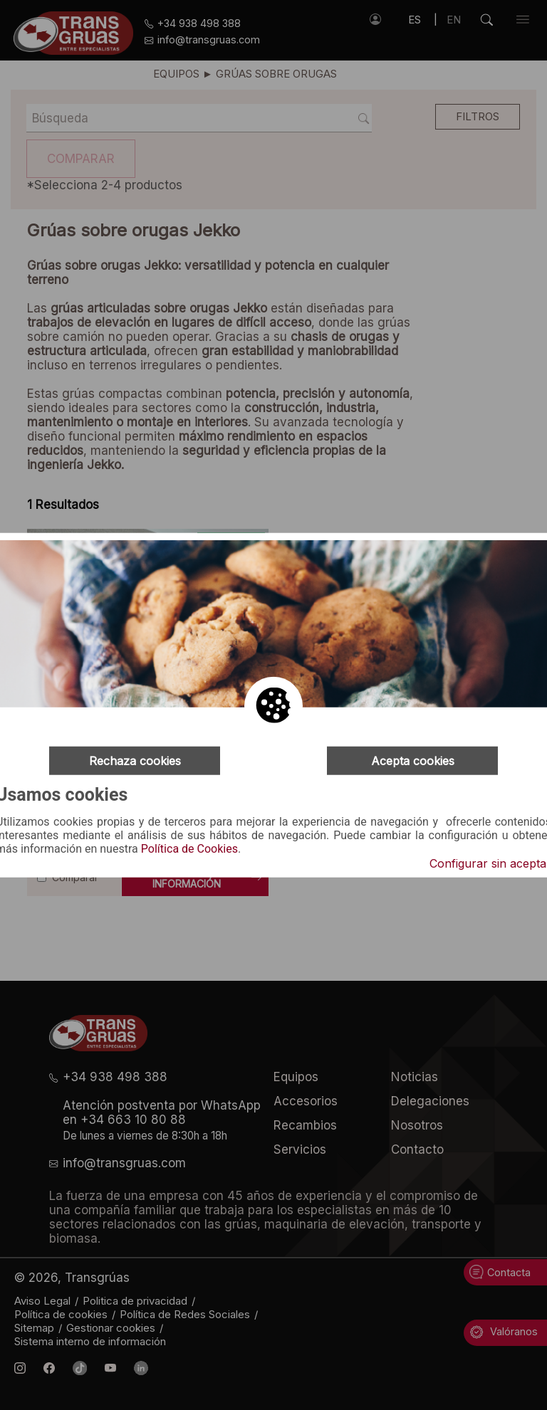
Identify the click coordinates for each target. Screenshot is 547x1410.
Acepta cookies (412, 760)
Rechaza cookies (135, 760)
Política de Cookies (189, 849)
